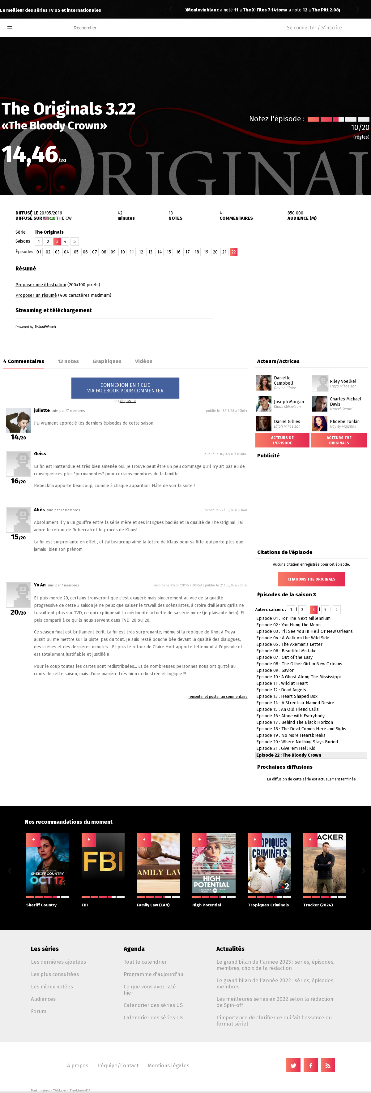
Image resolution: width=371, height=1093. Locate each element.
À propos (77, 1065)
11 (132, 252)
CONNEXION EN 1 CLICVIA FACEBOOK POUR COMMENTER (125, 388)
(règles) (361, 137)
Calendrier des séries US (153, 1005)
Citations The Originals (311, 579)
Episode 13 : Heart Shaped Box (287, 696)
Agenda (134, 949)
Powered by (35, 327)
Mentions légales (168, 1065)
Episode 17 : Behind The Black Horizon (294, 722)
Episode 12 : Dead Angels (281, 690)
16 (178, 252)
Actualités (230, 949)
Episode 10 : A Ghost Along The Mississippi (298, 677)
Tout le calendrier (145, 962)
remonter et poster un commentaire (218, 696)
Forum (38, 1011)
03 (57, 252)
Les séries (45, 949)
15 (169, 252)
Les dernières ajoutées (58, 962)
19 (206, 252)
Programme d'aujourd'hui (154, 974)
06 (85, 252)
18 (196, 252)
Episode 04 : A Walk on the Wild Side (292, 638)
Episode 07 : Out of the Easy (284, 657)
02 (48, 252)
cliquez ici (128, 401)
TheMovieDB (80, 1091)
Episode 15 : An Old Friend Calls (287, 709)
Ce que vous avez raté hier (150, 989)
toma (192, 10)
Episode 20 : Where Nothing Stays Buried (297, 742)
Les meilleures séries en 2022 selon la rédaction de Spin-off (274, 1002)
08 (103, 252)
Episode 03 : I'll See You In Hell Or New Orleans (304, 631)
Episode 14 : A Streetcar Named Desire (295, 703)
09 (113, 252)
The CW (64, 218)
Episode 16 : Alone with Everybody (290, 716)
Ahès (39, 509)
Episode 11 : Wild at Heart (282, 683)
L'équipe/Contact (118, 1065)
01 (38, 252)
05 (76, 252)
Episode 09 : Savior (275, 670)
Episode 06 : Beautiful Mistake (286, 651)
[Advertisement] (299, 301)
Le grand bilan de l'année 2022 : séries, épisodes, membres (275, 983)
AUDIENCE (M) (302, 218)
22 (234, 252)
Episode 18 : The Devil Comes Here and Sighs (301, 729)
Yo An (40, 585)
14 (159, 252)
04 (66, 252)
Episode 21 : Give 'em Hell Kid (285, 748)
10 (122, 252)
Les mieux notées (52, 986)
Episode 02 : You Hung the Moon (288, 625)
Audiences (43, 999)
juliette (42, 410)
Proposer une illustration (40, 284)
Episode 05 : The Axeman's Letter (289, 644)
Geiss (40, 453)
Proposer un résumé (36, 295)
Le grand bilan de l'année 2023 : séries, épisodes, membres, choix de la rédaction (275, 965)
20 (215, 252)
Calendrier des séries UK (153, 1017)
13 (150, 252)
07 (94, 252)
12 (141, 252)
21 (224, 252)
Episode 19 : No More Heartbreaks (291, 735)
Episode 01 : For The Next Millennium (293, 618)
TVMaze (59, 1091)
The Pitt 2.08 (236, 10)
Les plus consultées (55, 974)
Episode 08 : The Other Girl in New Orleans (299, 664)
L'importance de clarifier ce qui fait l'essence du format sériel (274, 1020)
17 (187, 252)
